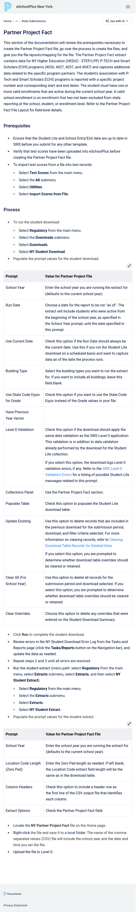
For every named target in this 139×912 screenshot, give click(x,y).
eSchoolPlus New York (34, 7)
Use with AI (117, 21)
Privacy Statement (15, 905)
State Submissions (34, 21)
